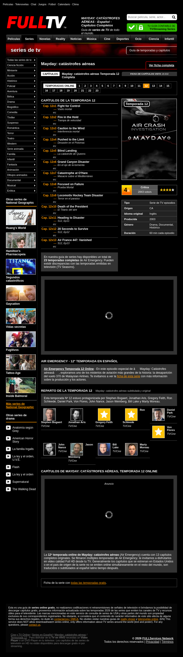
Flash (15, 467)
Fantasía (12, 164)
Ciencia (154, 39)
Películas (14, 39)
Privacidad (152, 641)
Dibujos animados (17, 175)
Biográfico (12, 107)
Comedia (12, 112)
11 (138, 85)
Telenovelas (22, 4)
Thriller (11, 117)
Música (92, 39)
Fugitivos (21, 341)
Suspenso (12, 122)
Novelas (45, 39)
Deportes (123, 39)
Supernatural (20, 481)
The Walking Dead (24, 489)
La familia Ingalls (23, 449)
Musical (11, 185)
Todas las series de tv (19, 59)
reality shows (128, 619)
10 (131, 85)
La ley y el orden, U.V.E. (23, 458)
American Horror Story (22, 440)
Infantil (169, 39)
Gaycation (21, 295)
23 (97, 90)
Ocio (138, 39)
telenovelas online (148, 619)
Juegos (42, 4)
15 (167, 85)
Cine (107, 39)
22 (89, 90)
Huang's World (21, 219)
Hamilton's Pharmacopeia (21, 244)
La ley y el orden (22, 474)
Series (29, 39)
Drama (11, 101)
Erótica (11, 190)
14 (160, 85)
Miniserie (12, 70)
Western (11, 143)
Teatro (10, 138)
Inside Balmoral (21, 387)
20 (75, 90)
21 (82, 90)
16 (46, 90)
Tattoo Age (21, 364)
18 (61, 90)
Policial (11, 86)
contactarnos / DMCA (66, 619)
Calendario (64, 4)
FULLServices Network (157, 638)
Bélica (10, 96)
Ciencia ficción (15, 65)
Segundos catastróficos (21, 270)
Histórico (12, 80)
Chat (33, 4)
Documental (14, 180)
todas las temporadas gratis (88, 583)
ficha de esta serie (128, 376)
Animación (13, 169)
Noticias (76, 39)
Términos (167, 641)
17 (53, 90)
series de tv (26, 50)
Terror (10, 133)
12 (146, 85)
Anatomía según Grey (22, 429)
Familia (11, 154)
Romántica (13, 127)
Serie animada (15, 148)
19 (68, 90)
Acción (11, 75)
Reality (60, 39)
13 (153, 85)
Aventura (12, 91)
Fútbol (52, 4)
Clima (75, 4)
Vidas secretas (21, 318)
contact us (35, 624)
